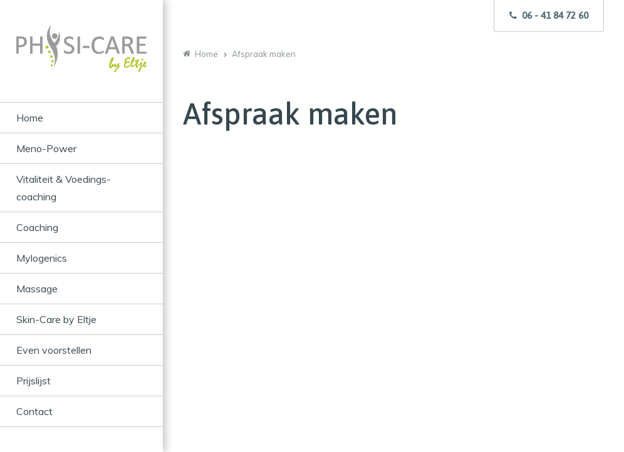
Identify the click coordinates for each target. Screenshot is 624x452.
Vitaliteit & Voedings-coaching (63, 188)
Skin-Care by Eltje (56, 319)
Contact (34, 411)
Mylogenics (41, 258)
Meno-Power (46, 148)
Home (29, 117)
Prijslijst (33, 380)
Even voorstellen (53, 350)
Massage (37, 288)
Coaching (37, 227)
